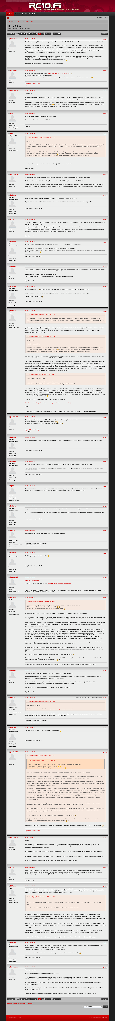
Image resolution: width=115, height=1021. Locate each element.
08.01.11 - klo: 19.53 (30, 670)
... (26, 33)
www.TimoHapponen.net (32, 580)
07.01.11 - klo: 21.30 (30, 461)
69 (32, 33)
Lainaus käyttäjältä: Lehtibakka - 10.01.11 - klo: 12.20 (41, 897)
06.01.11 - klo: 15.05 (30, 437)
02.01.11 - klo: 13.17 (30, 70)
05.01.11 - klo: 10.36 (30, 90)
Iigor (12, 486)
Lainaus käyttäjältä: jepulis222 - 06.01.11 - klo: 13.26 (41, 601)
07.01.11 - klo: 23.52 (30, 506)
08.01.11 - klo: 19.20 (30, 597)
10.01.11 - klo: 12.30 (30, 867)
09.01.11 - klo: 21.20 (30, 751)
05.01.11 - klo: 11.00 (30, 113)
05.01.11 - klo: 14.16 (30, 195)
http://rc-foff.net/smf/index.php (32, 83)
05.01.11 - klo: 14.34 (30, 219)
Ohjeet (90, 1017)
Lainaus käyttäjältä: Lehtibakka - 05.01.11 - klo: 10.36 (41, 137)
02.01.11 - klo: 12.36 (30, 38)
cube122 (13, 219)
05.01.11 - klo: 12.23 (30, 174)
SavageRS (14, 577)
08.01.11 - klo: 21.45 (30, 697)
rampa (12, 530)
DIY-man (13, 311)
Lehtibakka (14, 39)
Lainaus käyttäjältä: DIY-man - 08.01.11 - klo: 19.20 (41, 755)
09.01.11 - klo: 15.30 (30, 727)
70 (36, 33)
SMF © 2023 (11, 1017)
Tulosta (104, 33)
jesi (11, 113)
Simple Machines (18, 1017)
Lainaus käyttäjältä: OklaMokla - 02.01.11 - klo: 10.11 (41, 314)
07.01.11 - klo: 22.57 (30, 485)
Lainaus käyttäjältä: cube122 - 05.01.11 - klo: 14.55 (41, 374)
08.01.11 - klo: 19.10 (30, 552)
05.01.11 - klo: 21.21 (30, 310)
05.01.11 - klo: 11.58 (30, 133)
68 (29, 33)
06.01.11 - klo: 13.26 (30, 416)
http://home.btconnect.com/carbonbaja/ (59, 73)
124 (55, 33)
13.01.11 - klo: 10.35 (30, 966)
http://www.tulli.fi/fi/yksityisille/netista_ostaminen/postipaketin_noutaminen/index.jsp (48, 403)
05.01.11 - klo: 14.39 (30, 241)
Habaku (13, 195)
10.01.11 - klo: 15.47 (30, 942)
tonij (12, 133)
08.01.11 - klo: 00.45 (30, 530)
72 (43, 33)
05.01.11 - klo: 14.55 (30, 266)
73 (46, 33)
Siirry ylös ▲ (104, 1017)
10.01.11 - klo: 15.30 (30, 885)
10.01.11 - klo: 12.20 (30, 837)
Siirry (82, 1006)
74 (50, 33)
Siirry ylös (10, 999)
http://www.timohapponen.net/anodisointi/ (59, 583)
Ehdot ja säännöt (97, 1017)
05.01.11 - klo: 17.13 (30, 286)
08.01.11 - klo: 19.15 (30, 577)
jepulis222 (14, 70)
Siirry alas (10, 33)
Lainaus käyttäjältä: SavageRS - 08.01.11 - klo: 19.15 (41, 701)
